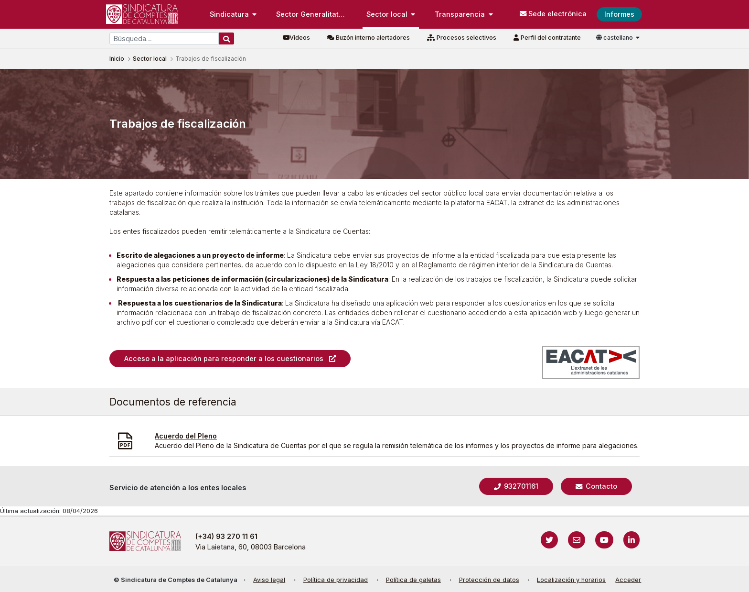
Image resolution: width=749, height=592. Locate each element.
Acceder (628, 579)
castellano (615, 37)
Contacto (600, 486)
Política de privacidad (335, 579)
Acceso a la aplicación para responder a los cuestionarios (223, 358)
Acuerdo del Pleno (186, 436)
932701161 (520, 486)
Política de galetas (413, 579)
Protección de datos (489, 579)
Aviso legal (269, 579)
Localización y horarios (571, 579)
